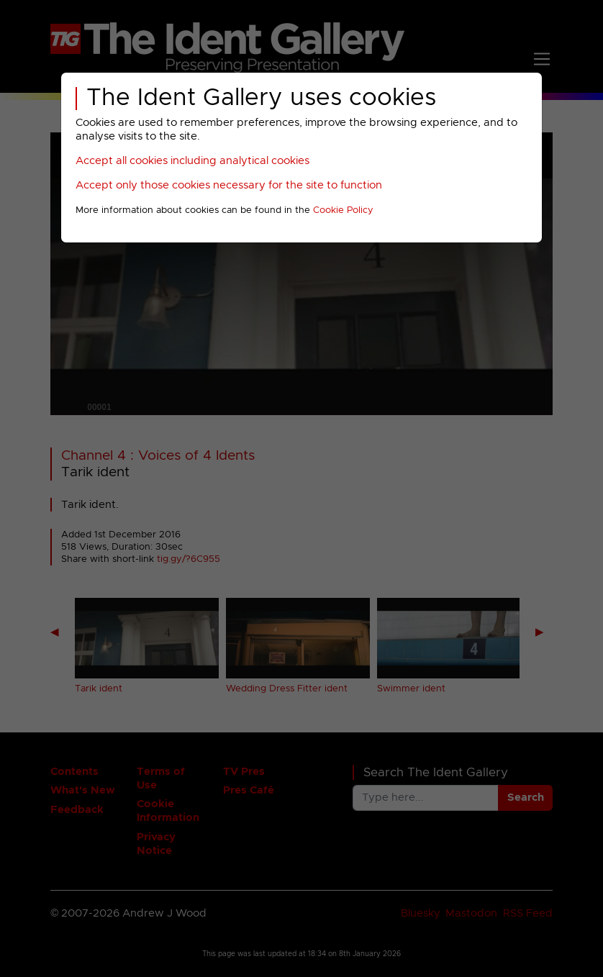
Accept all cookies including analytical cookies (192, 160)
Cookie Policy (343, 210)
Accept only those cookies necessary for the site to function (229, 185)
